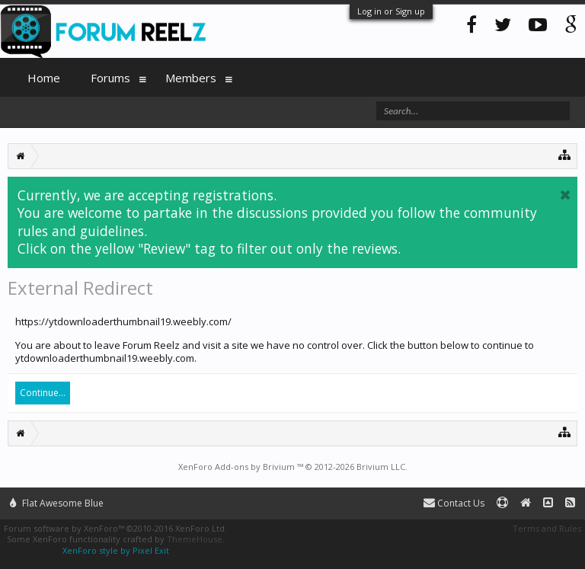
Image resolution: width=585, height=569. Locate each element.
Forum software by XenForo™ (115, 528)
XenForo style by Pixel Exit (115, 550)
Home (43, 77)
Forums (110, 77)
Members (190, 77)
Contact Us (454, 503)
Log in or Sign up (391, 11)
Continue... (43, 392)
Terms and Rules (547, 528)
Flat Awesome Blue (57, 503)
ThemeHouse (194, 539)
